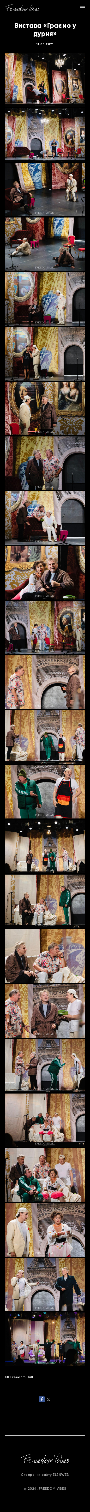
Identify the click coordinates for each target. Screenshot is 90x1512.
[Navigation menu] (82, 7)
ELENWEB (61, 1475)
